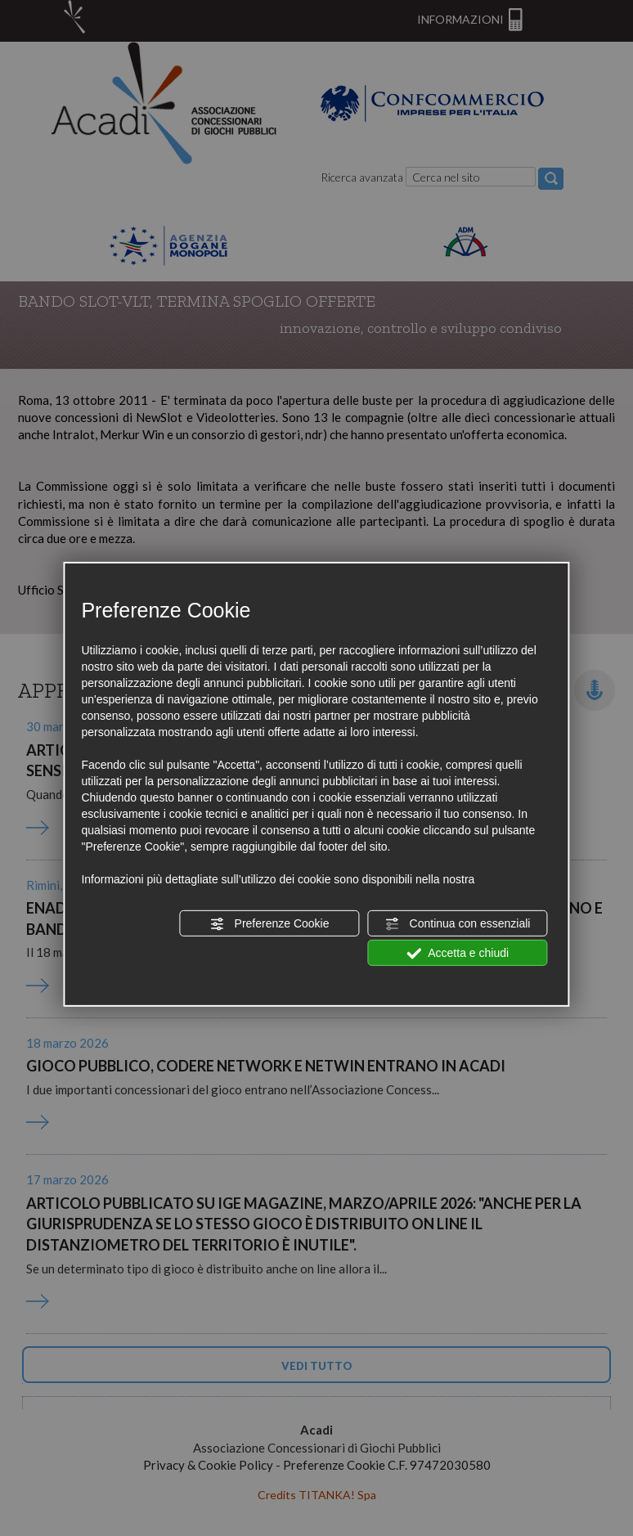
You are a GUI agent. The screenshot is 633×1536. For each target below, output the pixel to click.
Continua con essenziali (458, 924)
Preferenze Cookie (270, 924)
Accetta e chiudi (457, 953)
